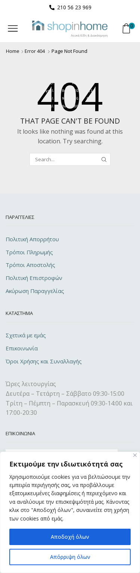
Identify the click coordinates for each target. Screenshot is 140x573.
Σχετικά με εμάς (26, 335)
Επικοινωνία (22, 348)
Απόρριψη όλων (70, 556)
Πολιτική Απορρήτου (32, 239)
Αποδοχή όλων (70, 536)
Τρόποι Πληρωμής (29, 252)
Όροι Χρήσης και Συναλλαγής (44, 361)
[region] (70, 512)
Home (12, 51)
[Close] (135, 455)
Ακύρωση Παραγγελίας (35, 291)
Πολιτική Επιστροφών (34, 277)
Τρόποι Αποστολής (30, 264)
